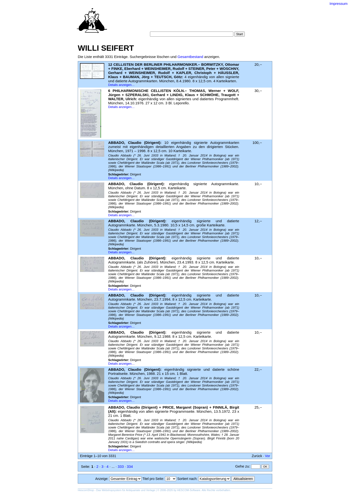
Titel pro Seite (152, 479)
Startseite (148, 22)
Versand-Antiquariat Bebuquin (192, 11)
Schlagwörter (203, 22)
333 (121, 466)
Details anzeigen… (121, 85)
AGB (180, 27)
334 (130, 466)
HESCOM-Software (188, 490)
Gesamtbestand (190, 57)
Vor (267, 456)
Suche (164, 22)
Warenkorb (164, 27)
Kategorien (181, 22)
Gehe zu (242, 466)
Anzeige (101, 479)
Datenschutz (197, 27)
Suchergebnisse (230, 22)
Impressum (339, 3)
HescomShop (86, 490)
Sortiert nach (186, 479)
